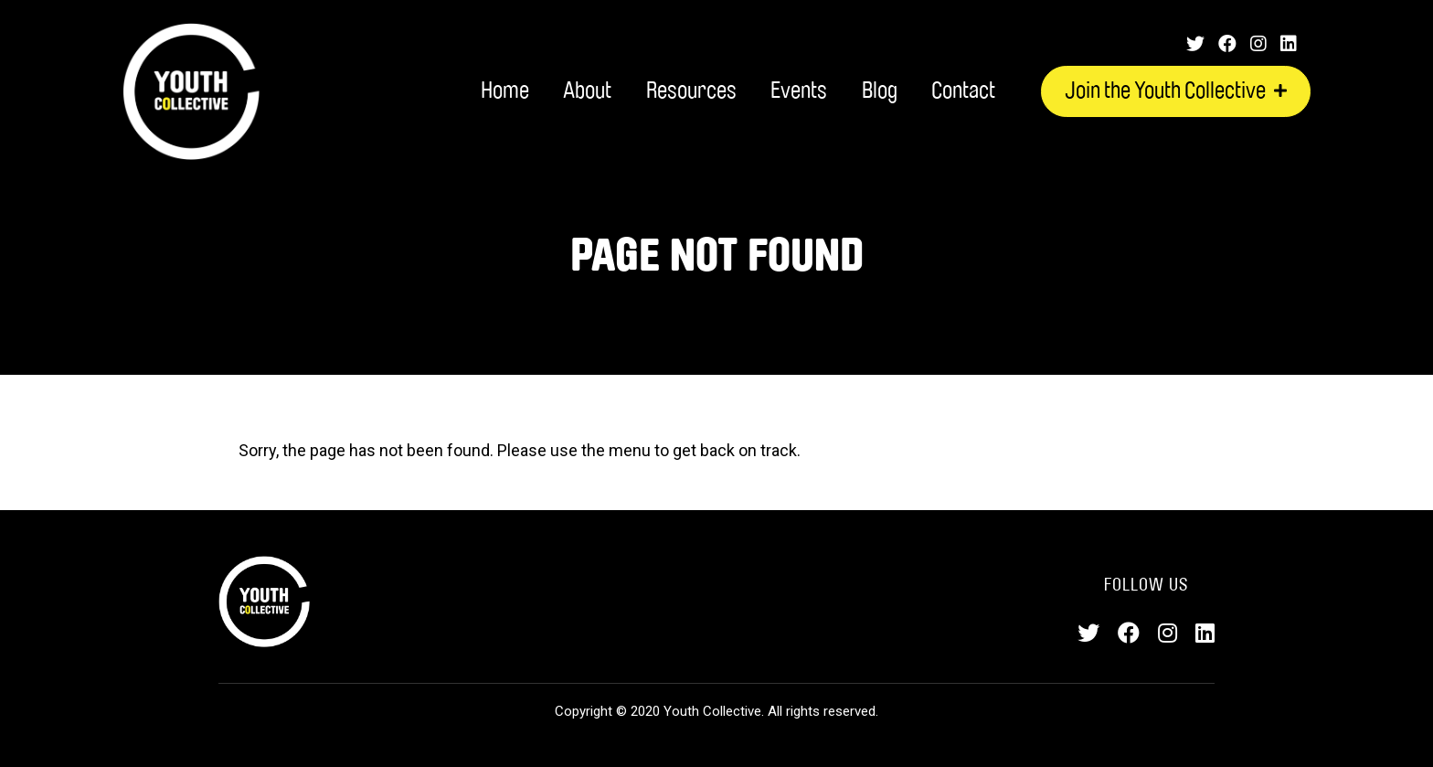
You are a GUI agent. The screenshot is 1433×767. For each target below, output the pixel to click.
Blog (879, 91)
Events (798, 91)
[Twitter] (1195, 44)
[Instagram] (1258, 44)
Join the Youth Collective (1176, 91)
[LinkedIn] (1288, 44)
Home (505, 91)
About (587, 91)
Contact (963, 91)
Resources (691, 91)
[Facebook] (1227, 44)
